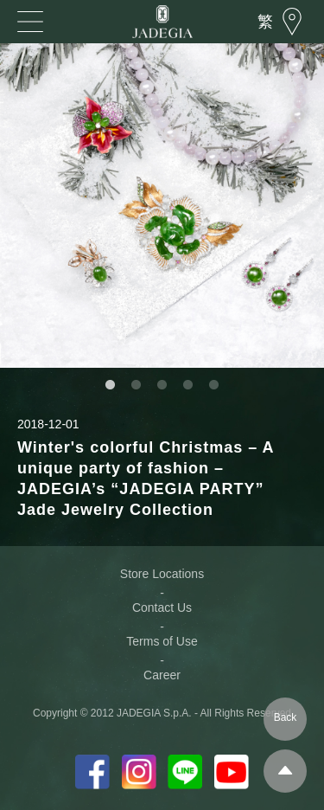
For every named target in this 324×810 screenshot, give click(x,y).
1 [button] (110, 385)
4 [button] (188, 385)
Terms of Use (161, 641)
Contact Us (162, 607)
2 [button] (136, 385)
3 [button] (162, 385)
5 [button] (214, 385)
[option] (162, 205)
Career (162, 675)
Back (285, 717)
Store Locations (162, 574)
